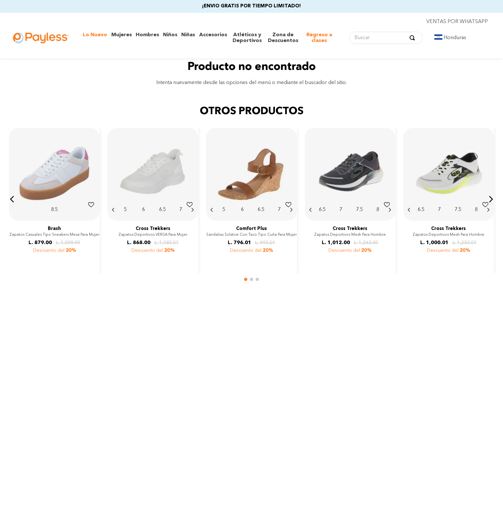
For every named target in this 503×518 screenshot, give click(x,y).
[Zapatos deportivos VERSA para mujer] (152, 199)
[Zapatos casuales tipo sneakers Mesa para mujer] (54, 199)
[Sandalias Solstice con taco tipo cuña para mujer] (251, 199)
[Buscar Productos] (413, 38)
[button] (12, 199)
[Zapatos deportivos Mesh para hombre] (350, 199)
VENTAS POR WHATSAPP (457, 21)
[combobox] (386, 38)
